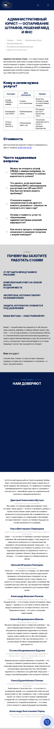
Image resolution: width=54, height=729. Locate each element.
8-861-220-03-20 (25, 148)
